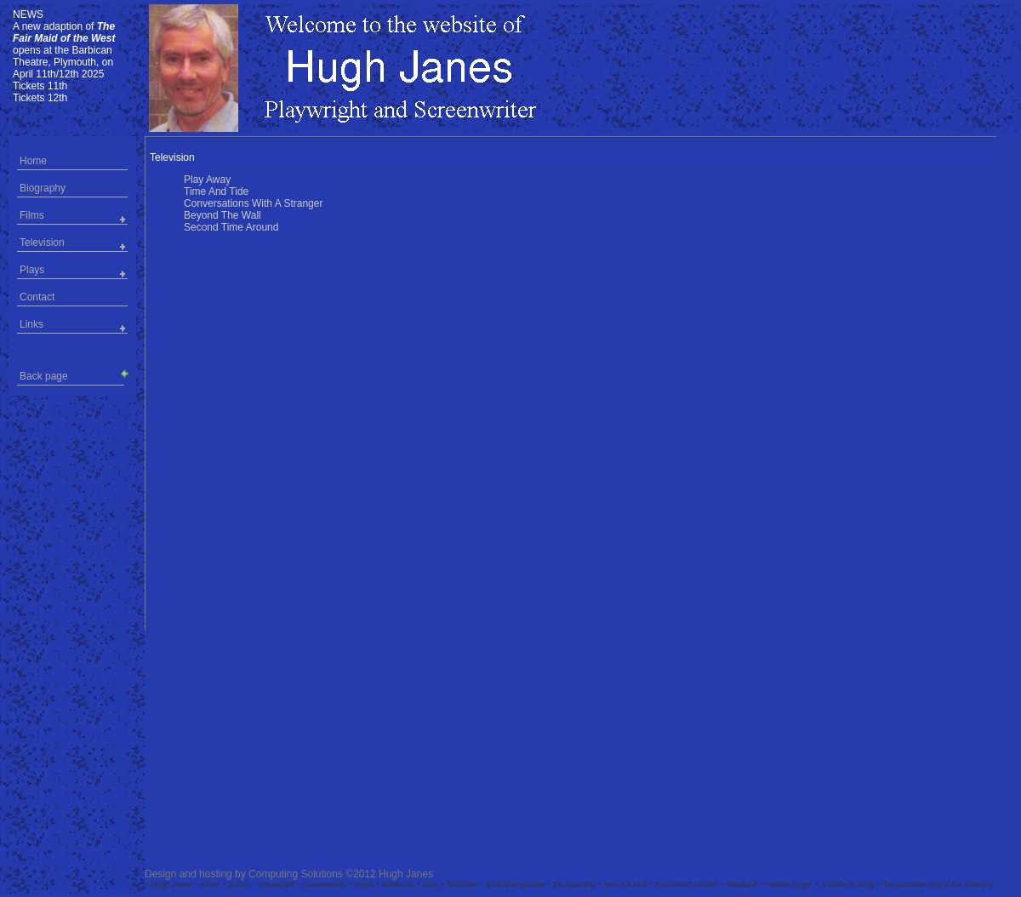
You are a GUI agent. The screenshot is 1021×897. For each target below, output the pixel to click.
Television (42, 243)
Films (32, 215)
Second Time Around (231, 227)
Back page (72, 375)
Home (33, 161)
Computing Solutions (295, 874)
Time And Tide (216, 191)
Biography (43, 188)
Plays (32, 270)
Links (31, 324)
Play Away (207, 180)
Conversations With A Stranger (253, 203)
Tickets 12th (40, 98)
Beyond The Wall (222, 215)
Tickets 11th (40, 86)
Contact (37, 297)
